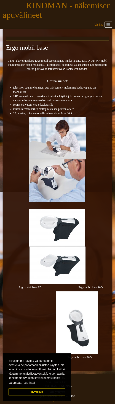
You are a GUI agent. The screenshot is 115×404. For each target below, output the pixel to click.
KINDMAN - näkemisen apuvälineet (57, 10)
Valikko (99, 24)
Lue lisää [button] (29, 382)
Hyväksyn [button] (37, 391)
